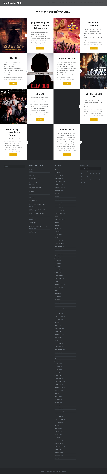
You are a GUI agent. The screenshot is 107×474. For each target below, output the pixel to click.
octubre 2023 (58, 249)
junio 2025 (57, 196)
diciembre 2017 (58, 411)
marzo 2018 (57, 405)
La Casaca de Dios (33, 182)
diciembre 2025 (58, 178)
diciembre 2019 (58, 346)
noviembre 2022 (59, 278)
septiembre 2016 (59, 452)
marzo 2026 (57, 172)
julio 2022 (57, 290)
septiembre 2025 (59, 187)
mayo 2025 (57, 199)
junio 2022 (57, 293)
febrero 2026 (58, 175)
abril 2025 (57, 202)
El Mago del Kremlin (34, 178)
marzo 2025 (57, 204)
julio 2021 (57, 322)
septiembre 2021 (59, 316)
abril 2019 (57, 369)
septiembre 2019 (59, 355)
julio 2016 (57, 458)
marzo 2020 (57, 340)
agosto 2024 (58, 222)
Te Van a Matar (33, 222)
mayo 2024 (57, 231)
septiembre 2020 (59, 334)
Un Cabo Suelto (33, 200)
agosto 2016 (58, 455)
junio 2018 (57, 396)
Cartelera (54, 2)
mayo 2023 (57, 263)
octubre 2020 (58, 331)
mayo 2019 (57, 366)
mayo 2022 (57, 296)
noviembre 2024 (59, 213)
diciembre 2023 (58, 243)
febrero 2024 (58, 240)
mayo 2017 (57, 431)
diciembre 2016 (58, 443)
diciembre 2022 (58, 275)
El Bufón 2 (31, 191)
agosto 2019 (58, 358)
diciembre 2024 (58, 210)
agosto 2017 (58, 422)
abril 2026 (57, 169)
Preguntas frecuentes (66, 2)
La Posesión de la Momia (35, 187)
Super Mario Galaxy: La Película (37, 209)
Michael (31, 169)
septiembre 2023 (59, 252)
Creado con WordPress (46, 471)
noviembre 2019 (59, 349)
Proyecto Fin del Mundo (35, 231)
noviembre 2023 (59, 246)
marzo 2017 (57, 437)
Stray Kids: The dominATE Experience (38, 226)
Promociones (78, 2)
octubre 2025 (58, 184)
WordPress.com (62, 471)
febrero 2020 (58, 343)
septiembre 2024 (59, 219)
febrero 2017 (58, 440)
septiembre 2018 (59, 387)
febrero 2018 (58, 408)
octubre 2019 (58, 352)
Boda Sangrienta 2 (33, 217)
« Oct (81, 184)
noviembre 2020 (59, 328)
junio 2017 (57, 428)
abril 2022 (57, 299)
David (30, 174)
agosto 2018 (58, 390)
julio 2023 (57, 258)
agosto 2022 (58, 287)
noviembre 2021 (59, 310)
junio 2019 (57, 363)
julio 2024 (57, 225)
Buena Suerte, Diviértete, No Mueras (38, 204)
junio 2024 (57, 228)
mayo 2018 (57, 399)
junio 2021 (57, 325)
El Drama (31, 196)
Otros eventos (88, 2)
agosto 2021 (58, 319)
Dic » (84, 184)
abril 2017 (57, 434)
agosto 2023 (58, 255)
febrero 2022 (58, 305)
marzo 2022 (57, 302)
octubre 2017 (58, 416)
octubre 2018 (58, 384)
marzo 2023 (57, 269)
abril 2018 (57, 402)
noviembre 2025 (59, 181)
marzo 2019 (57, 372)
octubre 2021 (58, 313)
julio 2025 (57, 193)
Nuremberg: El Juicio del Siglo (36, 213)
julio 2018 (57, 393)
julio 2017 (57, 425)
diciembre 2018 (58, 378)
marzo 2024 (57, 237)
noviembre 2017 (59, 413)
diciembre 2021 (58, 308)
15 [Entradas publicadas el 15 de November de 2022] (84, 176)
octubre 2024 (58, 216)
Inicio (47, 2)
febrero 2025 (58, 207)
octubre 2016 (58, 449)
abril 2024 (57, 234)
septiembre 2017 (59, 419)
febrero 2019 (58, 375)
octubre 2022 (58, 281)
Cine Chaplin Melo (12, 3)
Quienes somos (99, 2)
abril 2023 (57, 266)
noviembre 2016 (59, 446)
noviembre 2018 (59, 381)
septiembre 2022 (59, 284)
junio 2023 (57, 260)
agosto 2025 (58, 190)
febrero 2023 (58, 272)
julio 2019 (57, 361)
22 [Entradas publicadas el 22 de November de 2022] (84, 179)
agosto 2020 (58, 337)
